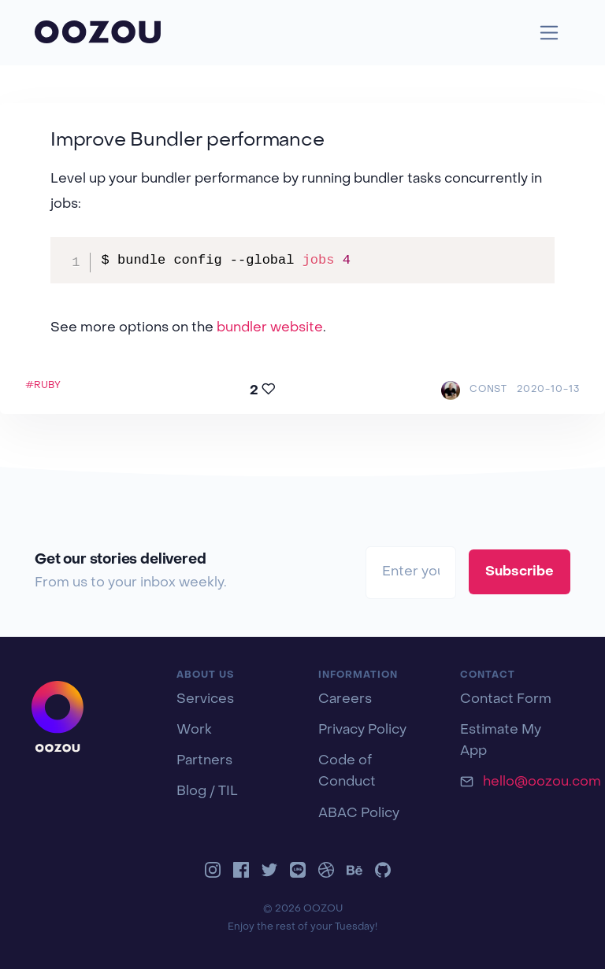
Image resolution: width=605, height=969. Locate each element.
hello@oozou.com (542, 782)
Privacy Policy (362, 730)
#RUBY (43, 385)
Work (194, 730)
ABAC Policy (358, 814)
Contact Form (505, 699)
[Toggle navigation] (549, 32)
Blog (191, 792)
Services (205, 699)
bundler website (270, 328)
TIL (228, 792)
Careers (345, 699)
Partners (204, 761)
